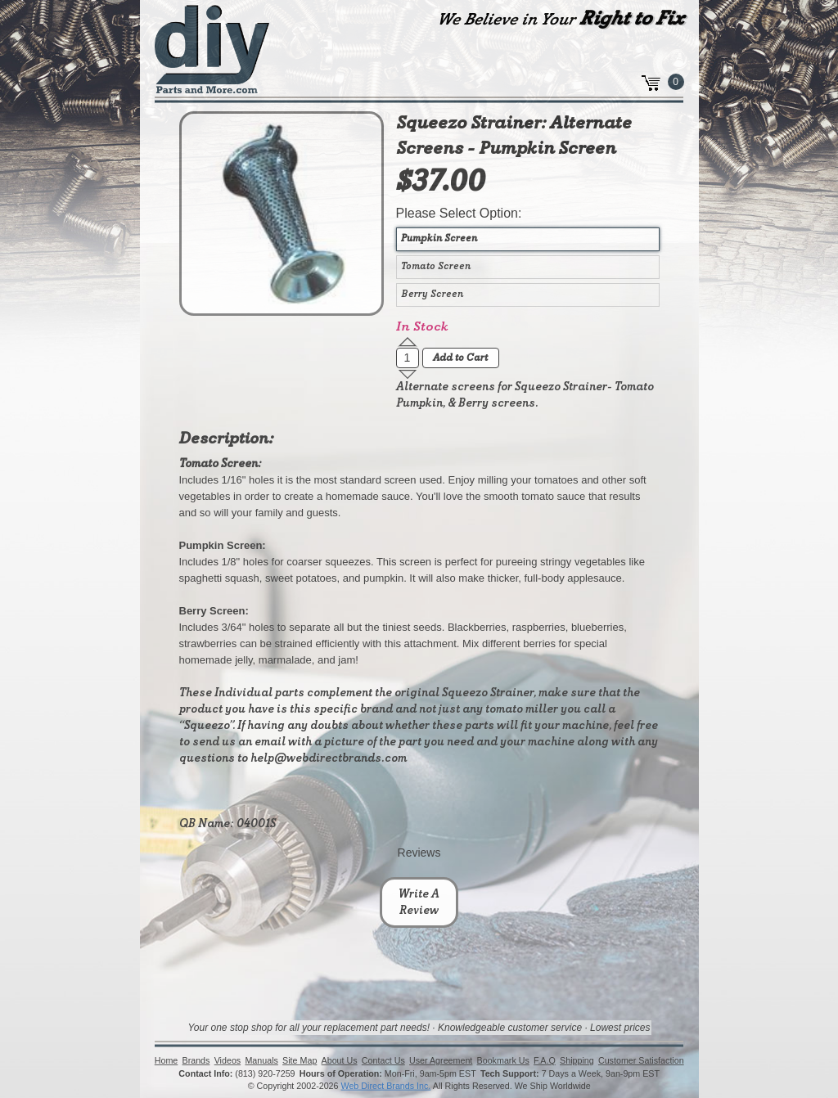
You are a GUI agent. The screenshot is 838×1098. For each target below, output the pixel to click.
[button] (407, 342)
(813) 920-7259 (265, 1073)
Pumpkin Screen (439, 239)
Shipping (577, 1060)
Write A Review (419, 902)
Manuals (261, 1060)
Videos (227, 1060)
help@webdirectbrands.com (328, 758)
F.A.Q (545, 1060)
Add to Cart (460, 358)
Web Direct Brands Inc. (385, 1086)
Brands (196, 1060)
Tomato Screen (436, 267)
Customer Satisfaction (641, 1060)
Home (166, 1060)
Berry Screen (432, 294)
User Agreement (440, 1060)
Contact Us (383, 1060)
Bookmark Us (502, 1060)
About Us (339, 1060)
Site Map (299, 1060)
